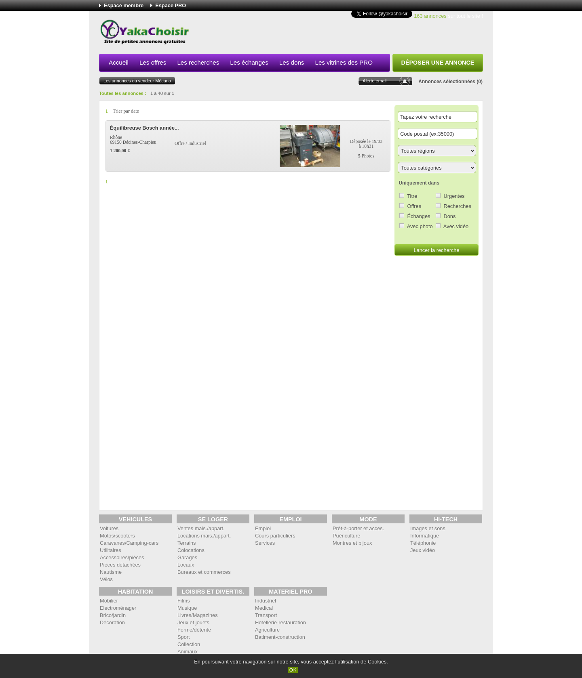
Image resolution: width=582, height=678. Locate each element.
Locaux (185, 565)
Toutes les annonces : (122, 93)
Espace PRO (170, 5)
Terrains (186, 543)
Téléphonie (423, 543)
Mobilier (109, 601)
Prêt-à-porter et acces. (358, 528)
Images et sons (427, 528)
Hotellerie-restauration (280, 622)
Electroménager (118, 608)
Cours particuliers (275, 536)
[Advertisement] (336, 34)
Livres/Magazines (197, 615)
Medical (264, 608)
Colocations (191, 550)
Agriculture (267, 630)
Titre (412, 196)
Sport (183, 637)
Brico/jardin (113, 615)
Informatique (424, 536)
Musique (187, 608)
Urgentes (454, 196)
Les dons (291, 62)
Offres (414, 206)
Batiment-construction (280, 637)
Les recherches (198, 62)
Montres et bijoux (352, 543)
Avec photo (420, 226)
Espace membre (123, 5)
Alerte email (374, 80)
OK (293, 670)
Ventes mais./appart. (201, 528)
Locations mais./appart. (204, 536)
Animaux (187, 652)
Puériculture (346, 536)
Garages (187, 557)
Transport (266, 615)
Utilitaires (110, 550)
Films (183, 601)
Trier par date (126, 111)
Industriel (265, 601)
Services (265, 543)
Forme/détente (194, 630)
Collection (188, 644)
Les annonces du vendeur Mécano (137, 80)
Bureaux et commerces (204, 572)
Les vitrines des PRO (344, 62)
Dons (450, 216)
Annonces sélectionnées (446, 81)
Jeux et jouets (193, 622)
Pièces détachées (120, 565)
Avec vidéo (455, 226)
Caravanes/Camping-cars (129, 543)
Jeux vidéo (422, 550)
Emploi (263, 528)
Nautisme (111, 572)
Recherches (457, 206)
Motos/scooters (117, 536)
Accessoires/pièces (122, 557)
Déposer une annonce (437, 62)
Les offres (152, 62)
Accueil (119, 62)
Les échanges (249, 62)
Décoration (112, 622)
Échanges (418, 216)
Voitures (109, 528)
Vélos (106, 579)
